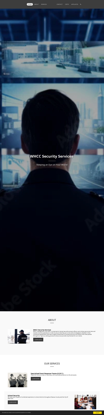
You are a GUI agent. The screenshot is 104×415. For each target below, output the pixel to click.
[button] (85, 4)
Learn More (38, 340)
